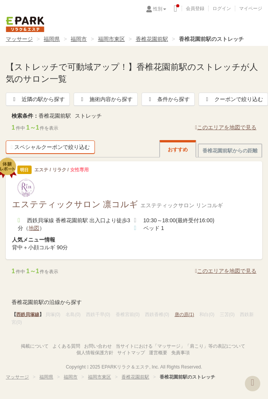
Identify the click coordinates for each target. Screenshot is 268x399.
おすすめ (178, 149)
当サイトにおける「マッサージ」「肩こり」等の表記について (180, 346)
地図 (34, 228)
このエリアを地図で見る (225, 127)
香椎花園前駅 (152, 39)
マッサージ (19, 39)
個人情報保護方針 (94, 352)
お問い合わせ (98, 346)
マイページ (250, 8)
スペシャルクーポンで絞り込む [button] (50, 147)
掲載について (35, 346)
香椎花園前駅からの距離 (230, 151)
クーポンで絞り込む (233, 99)
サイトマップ (131, 352)
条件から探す (168, 99)
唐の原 (184, 314)
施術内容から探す (106, 99)
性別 (159, 9)
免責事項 (180, 352)
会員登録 (195, 8)
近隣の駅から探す (38, 99)
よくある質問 (66, 346)
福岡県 (52, 39)
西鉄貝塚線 (27, 314)
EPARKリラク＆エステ (25, 24)
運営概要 (158, 352)
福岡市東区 (111, 39)
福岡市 (79, 39)
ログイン (221, 8)
